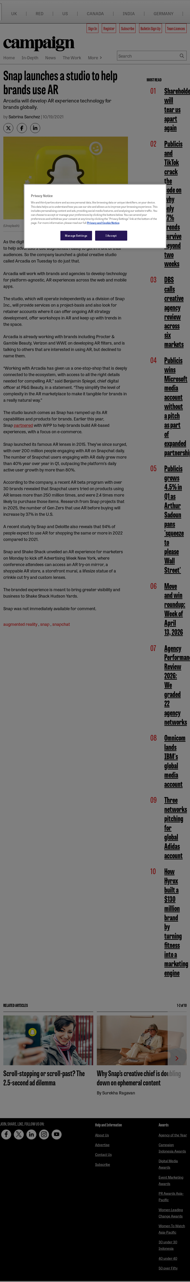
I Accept (111, 235)
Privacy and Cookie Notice (103, 222)
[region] (95, 216)
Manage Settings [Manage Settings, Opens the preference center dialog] (76, 235)
